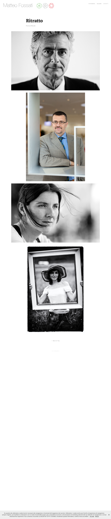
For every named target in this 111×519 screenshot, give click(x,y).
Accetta (92, 516)
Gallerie (99, 3)
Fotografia (92, 3)
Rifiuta (97, 516)
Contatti (105, 3)
